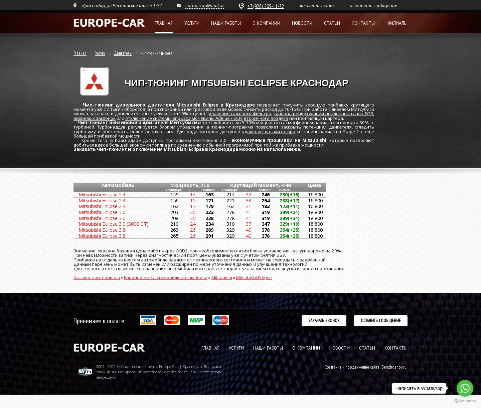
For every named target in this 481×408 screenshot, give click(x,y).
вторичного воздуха (266, 118)
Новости (302, 23)
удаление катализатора (268, 132)
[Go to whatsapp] (465, 388)
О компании (266, 23)
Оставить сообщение (381, 321)
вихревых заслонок (94, 118)
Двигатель (123, 53)
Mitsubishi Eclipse (254, 277)
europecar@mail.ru (204, 5)
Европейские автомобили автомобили (165, 277)
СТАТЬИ (367, 348)
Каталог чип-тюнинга (96, 277)
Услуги (191, 23)
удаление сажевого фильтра (240, 114)
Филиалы (397, 23)
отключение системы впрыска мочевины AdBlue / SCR (183, 118)
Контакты (363, 23)
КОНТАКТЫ (396, 348)
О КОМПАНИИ (306, 348)
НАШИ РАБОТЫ (268, 348)
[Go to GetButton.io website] (465, 401)
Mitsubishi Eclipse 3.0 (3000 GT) (113, 223)
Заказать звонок (324, 321)
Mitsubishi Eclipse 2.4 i (103, 194)
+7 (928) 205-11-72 (266, 6)
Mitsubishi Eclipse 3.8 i (103, 229)
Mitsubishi (221, 277)
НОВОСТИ (339, 348)
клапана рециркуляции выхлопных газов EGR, (324, 114)
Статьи (332, 23)
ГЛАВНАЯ (210, 348)
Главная (164, 23)
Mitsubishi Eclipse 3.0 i (103, 212)
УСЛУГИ (236, 348)
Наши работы (226, 23)
